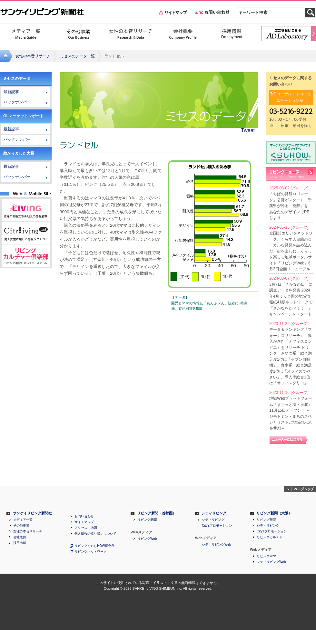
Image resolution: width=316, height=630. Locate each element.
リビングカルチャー (271, 537)
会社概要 (19, 537)
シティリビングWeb (216, 544)
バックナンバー (17, 102)
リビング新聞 (147, 519)
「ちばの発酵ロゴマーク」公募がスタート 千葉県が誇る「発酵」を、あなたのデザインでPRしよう (290, 206)
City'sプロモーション (217, 525)
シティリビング (214, 513)
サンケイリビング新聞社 (32, 513)
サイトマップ (84, 522)
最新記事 (11, 92)
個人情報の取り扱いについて (95, 533)
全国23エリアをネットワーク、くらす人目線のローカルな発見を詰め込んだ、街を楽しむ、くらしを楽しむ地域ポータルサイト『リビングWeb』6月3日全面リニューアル (290, 251)
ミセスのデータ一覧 (77, 56)
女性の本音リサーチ (32, 56)
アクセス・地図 (85, 528)
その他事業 (21, 525)
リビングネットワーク (90, 551)
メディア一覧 (23, 519)
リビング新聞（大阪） (274, 513)
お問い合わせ (84, 516)
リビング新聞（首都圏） (156, 513)
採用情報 (19, 543)
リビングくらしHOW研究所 (94, 546)
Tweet (248, 130)
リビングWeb (147, 538)
